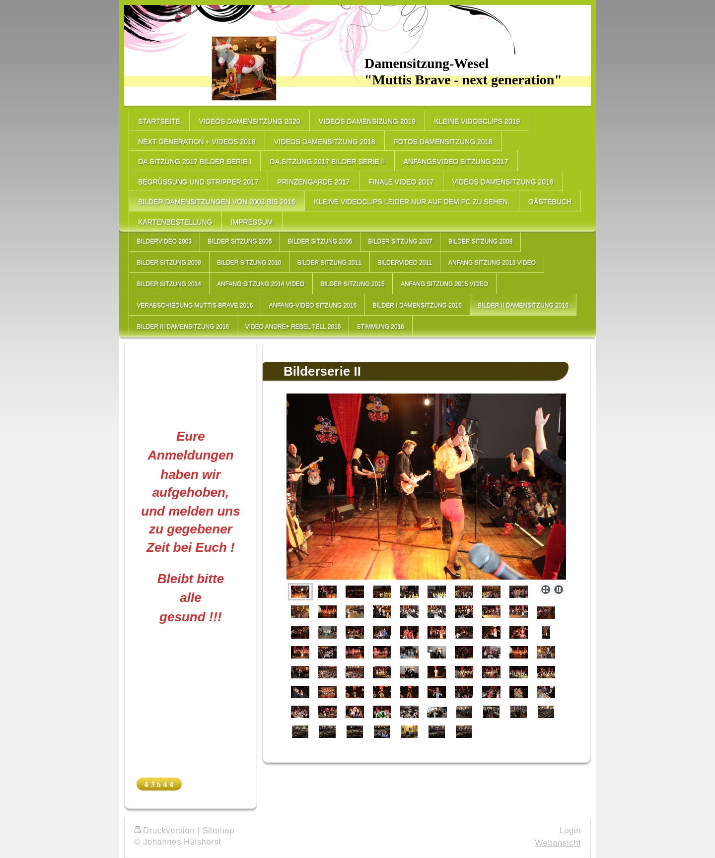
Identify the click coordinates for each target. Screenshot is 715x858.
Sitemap (218, 830)
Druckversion (164, 830)
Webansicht (558, 843)
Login (570, 830)
